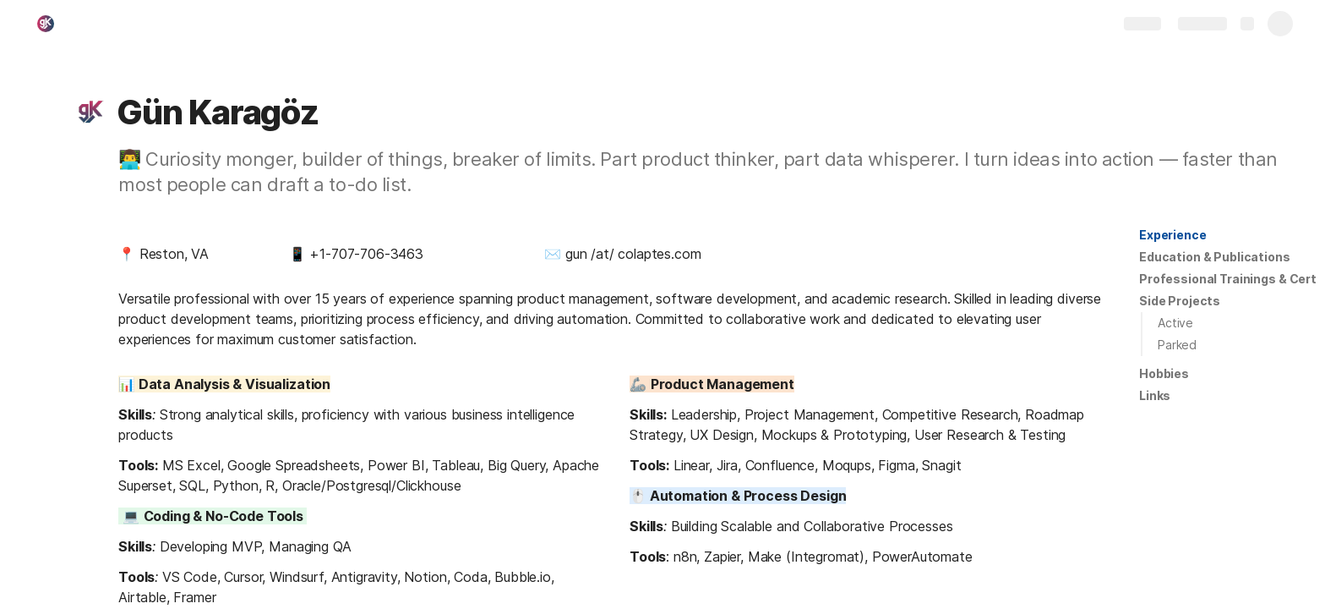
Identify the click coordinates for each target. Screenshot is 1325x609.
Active (1175, 322)
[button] (90, 112)
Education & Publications (1214, 257)
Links (1154, 395)
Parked (1177, 344)
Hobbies (1164, 373)
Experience (1173, 235)
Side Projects (1179, 301)
